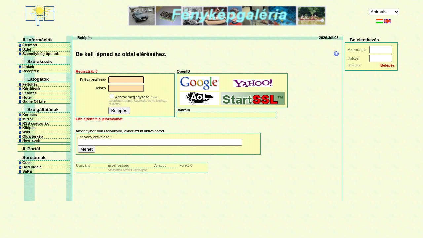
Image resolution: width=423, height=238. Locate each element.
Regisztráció (87, 71)
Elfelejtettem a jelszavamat (99, 119)
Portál (33, 148)
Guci (26, 163)
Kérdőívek (31, 89)
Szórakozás (39, 61)
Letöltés (29, 93)
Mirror (27, 119)
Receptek (30, 71)
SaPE (27, 171)
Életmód (29, 45)
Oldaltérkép (32, 136)
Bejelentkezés (364, 39)
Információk (40, 39)
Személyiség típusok (40, 54)
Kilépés (29, 128)
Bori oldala (32, 167)
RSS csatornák (35, 123)
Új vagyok (354, 65)
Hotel (27, 97)
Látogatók (38, 79)
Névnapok (31, 140)
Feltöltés (30, 84)
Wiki (26, 132)
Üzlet (26, 49)
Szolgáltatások (42, 109)
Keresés (29, 115)
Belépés (84, 38)
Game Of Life (34, 101)
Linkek (28, 67)
